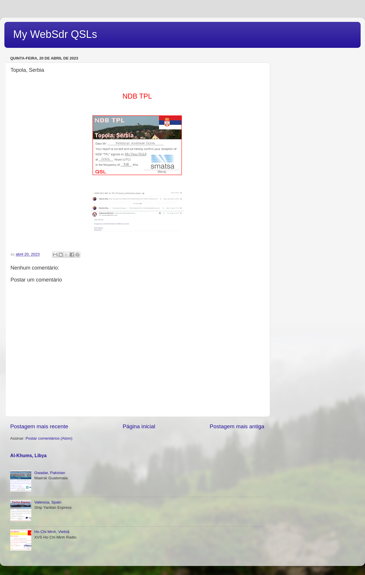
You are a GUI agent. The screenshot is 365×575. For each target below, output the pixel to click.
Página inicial (139, 426)
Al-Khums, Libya (28, 455)
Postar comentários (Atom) (49, 438)
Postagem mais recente (39, 426)
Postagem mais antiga (237, 426)
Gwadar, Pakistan (49, 473)
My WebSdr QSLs (55, 34)
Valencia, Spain (47, 502)
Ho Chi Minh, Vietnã (51, 531)
